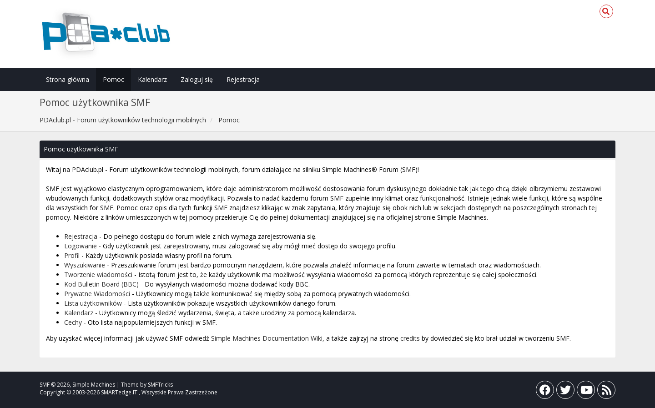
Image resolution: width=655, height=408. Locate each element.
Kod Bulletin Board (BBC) (101, 284)
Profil (72, 255)
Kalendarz (152, 79)
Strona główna (67, 79)
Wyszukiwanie (84, 265)
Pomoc (113, 79)
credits (410, 338)
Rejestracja (243, 79)
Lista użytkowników (93, 303)
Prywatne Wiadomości (97, 293)
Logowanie (80, 246)
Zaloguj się (197, 79)
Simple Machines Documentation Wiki (266, 338)
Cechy (73, 322)
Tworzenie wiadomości (98, 274)
